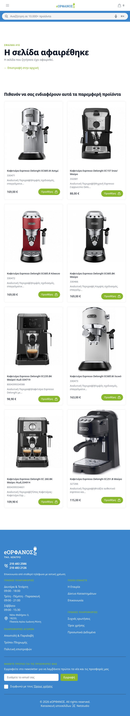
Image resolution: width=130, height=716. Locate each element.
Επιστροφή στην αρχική (21, 68)
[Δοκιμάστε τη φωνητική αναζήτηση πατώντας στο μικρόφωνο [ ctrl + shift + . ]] (116, 16)
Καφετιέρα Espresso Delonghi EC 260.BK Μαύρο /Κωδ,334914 (29, 480)
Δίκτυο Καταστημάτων (82, 593)
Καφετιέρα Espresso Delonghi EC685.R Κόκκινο (33, 273)
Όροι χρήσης (76, 625)
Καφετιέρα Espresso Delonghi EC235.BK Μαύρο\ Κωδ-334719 (29, 378)
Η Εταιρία (74, 587)
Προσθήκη (49, 191)
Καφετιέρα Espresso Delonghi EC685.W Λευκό (95, 376)
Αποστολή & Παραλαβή (19, 635)
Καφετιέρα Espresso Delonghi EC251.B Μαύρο (96, 479)
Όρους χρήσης (43, 686)
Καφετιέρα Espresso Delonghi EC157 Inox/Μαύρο (94, 172)
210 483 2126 (18, 568)
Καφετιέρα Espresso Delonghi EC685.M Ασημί (33, 170)
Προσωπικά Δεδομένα (82, 632)
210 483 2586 (18, 564)
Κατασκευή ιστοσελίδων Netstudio (65, 706)
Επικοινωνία (75, 600)
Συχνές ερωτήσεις (79, 619)
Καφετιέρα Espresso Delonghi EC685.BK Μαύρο (92, 275)
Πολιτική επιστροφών (18, 649)
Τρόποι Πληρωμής (15, 642)
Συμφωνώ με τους (31, 686)
